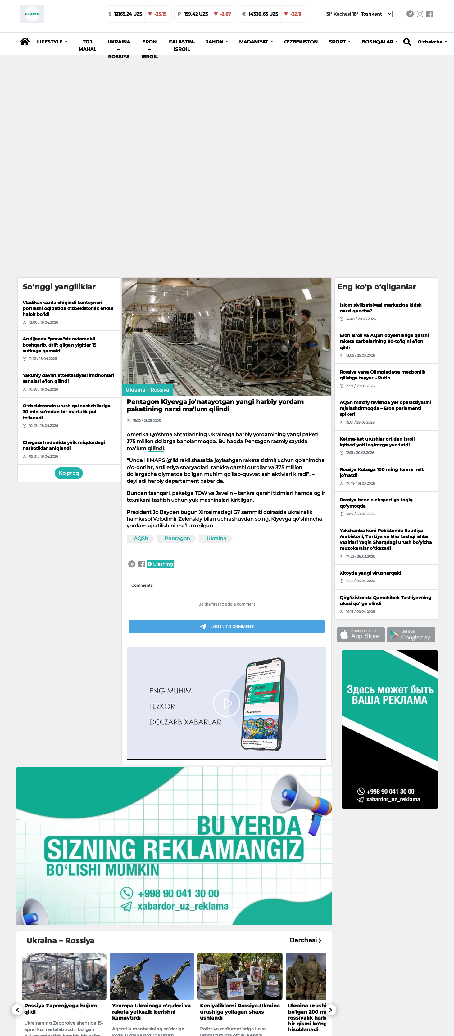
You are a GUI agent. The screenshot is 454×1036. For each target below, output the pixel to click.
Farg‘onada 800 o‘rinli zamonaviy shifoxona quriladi (63, 992)
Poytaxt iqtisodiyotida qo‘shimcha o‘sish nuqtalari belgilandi (148, 995)
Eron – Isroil (149, 49)
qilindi (156, 278)
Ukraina (216, 367)
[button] (52, 42)
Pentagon (177, 367)
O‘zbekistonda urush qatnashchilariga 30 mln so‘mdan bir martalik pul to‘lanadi (232, 998)
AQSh (141, 367)
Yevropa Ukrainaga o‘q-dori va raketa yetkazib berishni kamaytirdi (151, 841)
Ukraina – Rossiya (118, 49)
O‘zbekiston (301, 42)
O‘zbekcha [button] (430, 42)
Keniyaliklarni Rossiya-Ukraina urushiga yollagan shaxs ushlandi (240, 841)
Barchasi (306, 770)
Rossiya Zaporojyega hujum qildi (60, 838)
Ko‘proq (69, 302)
